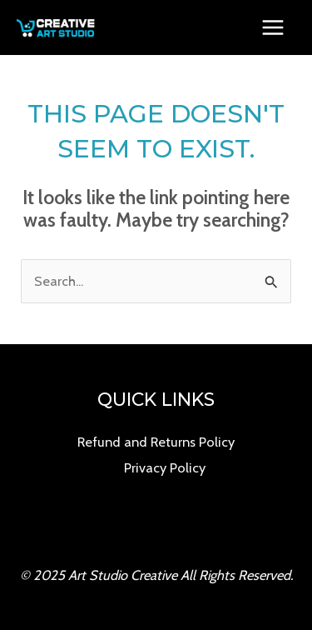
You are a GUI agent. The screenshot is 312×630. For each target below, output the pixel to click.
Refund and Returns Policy (156, 441)
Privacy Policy (165, 467)
